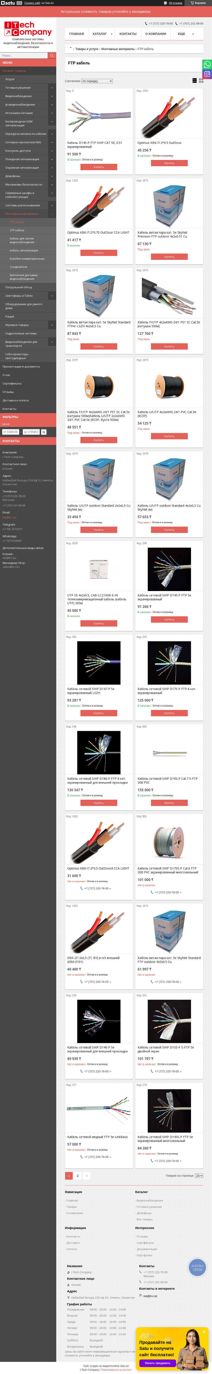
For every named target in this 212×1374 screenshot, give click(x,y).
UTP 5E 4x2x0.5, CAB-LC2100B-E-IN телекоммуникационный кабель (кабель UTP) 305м (96, 599)
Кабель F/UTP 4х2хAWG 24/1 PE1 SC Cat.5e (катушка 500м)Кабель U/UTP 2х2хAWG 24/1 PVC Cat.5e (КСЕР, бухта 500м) (98, 416)
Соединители (18, 267)
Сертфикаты (145, 1243)
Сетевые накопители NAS (23, 142)
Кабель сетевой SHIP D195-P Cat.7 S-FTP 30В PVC (168, 781)
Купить (99, 167)
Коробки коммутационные (27, 258)
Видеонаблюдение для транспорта (21, 344)
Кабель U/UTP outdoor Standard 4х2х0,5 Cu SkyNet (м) (169, 507)
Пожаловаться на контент (116, 1369)
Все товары (145, 1219)
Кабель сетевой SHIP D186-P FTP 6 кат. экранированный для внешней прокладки (97, 781)
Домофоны (12, 176)
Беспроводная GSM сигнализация (18, 123)
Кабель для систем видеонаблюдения (22, 240)
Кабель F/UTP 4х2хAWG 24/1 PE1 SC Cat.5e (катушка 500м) (169, 324)
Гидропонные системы (21, 333)
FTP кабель (17, 222)
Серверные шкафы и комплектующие (19, 195)
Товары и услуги (86, 49)
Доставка (73, 1243)
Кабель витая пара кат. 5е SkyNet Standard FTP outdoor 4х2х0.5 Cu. (169, 960)
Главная (76, 34)
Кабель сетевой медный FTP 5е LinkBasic (97, 1137)
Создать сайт (32, 3)
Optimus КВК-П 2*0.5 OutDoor (159, 143)
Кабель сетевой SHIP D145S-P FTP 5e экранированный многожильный (165, 1139)
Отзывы (8, 392)
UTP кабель (17, 230)
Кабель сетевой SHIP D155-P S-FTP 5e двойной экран (166, 1049)
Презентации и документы (21, 366)
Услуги (9, 79)
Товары (71, 1207)
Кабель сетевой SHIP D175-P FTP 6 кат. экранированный (167, 691)
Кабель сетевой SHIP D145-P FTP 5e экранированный (164, 597)
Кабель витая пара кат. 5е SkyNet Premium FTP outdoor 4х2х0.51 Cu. (163, 234)
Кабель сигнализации (24, 250)
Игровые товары (17, 325)
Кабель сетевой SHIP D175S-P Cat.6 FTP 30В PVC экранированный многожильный (168, 870)
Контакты (9, 409)
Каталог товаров (14, 71)
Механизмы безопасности (23, 184)
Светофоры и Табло (19, 296)
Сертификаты (12, 383)
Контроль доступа (18, 151)
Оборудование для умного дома (23, 306)
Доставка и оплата (16, 400)
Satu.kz (124, 1365)
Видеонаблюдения (150, 1200)
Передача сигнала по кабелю (25, 134)
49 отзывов (175, 3)
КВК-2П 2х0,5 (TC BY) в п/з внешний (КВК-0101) (93, 960)
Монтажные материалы (22, 214)
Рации (9, 316)
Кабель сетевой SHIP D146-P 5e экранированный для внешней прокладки (97, 1049)
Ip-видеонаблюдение (20, 104)
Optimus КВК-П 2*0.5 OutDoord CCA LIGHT (98, 868)
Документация (147, 1249)
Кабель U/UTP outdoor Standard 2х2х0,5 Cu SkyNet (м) (98, 507)
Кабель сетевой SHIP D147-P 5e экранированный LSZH (90, 691)
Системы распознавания (22, 205)
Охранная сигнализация (22, 167)
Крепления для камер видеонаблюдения (24, 277)
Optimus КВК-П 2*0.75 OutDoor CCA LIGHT (98, 232)
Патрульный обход (18, 287)
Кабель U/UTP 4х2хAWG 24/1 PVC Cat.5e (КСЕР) (167, 414)
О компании (155, 34)
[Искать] (52, 55)
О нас (6, 375)
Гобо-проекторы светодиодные (16, 356)
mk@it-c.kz (9, 517)
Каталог (100, 34)
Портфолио (144, 1255)
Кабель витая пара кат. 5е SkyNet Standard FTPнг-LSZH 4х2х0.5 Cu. (98, 324)
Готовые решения (18, 88)
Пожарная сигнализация (22, 159)
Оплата (71, 1249)
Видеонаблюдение (18, 96)
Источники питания (19, 113)
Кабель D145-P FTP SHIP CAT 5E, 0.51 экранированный (94, 145)
